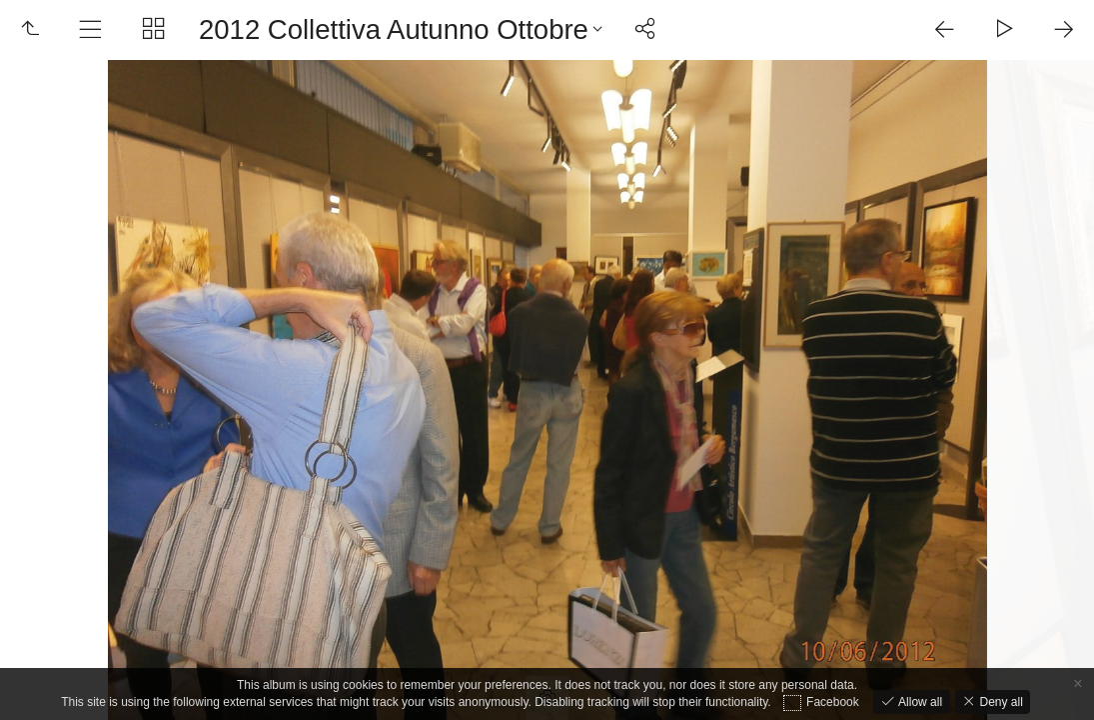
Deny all (999, 702)
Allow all (918, 702)
